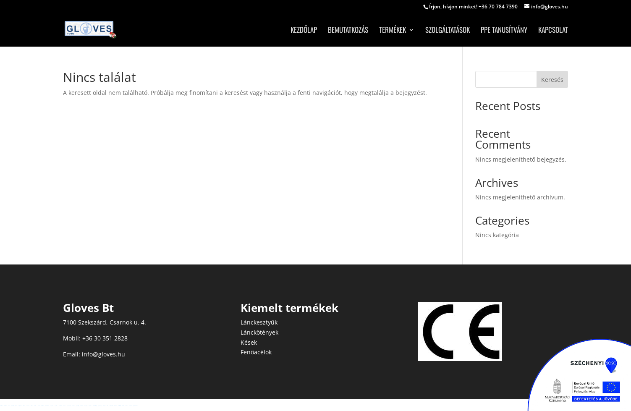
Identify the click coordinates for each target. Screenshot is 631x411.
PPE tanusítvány (504, 31)
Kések (249, 342)
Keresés (552, 80)
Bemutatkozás (348, 31)
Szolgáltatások (447, 31)
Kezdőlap (304, 31)
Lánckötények (259, 332)
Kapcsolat (553, 31)
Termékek (392, 31)
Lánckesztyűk (259, 322)
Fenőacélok (256, 352)
